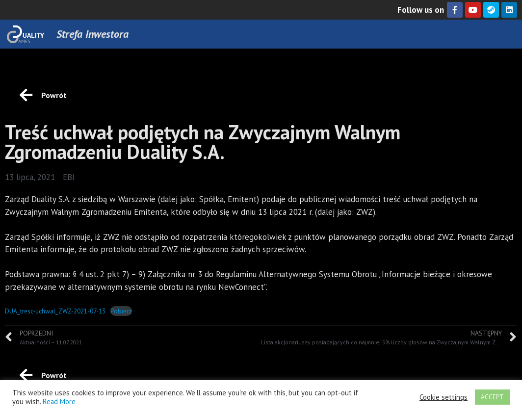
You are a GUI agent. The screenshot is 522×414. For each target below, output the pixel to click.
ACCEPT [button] (492, 397)
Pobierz (121, 311)
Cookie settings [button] (443, 397)
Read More (59, 401)
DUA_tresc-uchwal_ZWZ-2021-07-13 (55, 311)
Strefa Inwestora (92, 34)
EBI (69, 177)
